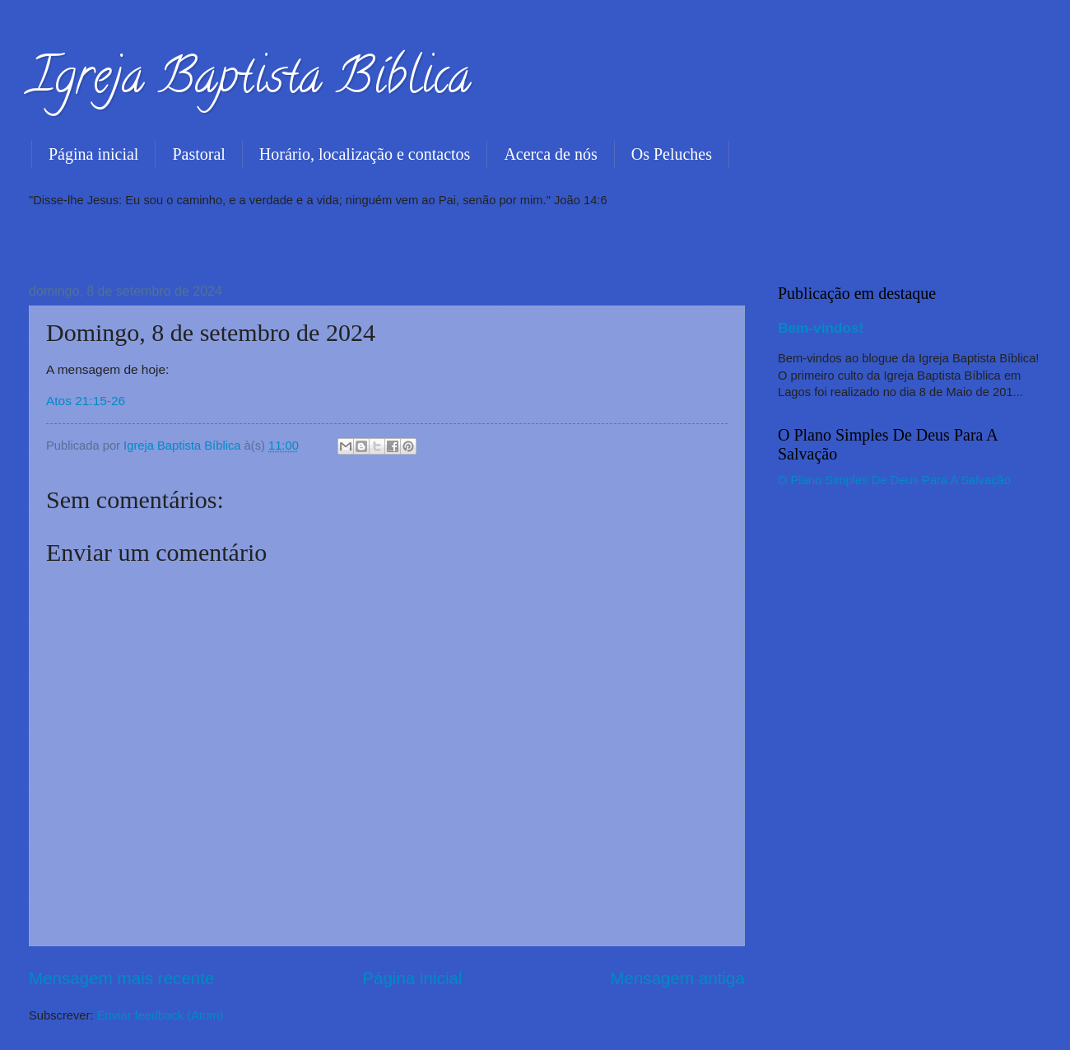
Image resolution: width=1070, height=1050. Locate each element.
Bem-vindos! (820, 328)
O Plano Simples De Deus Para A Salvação (894, 480)
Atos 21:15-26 (85, 401)
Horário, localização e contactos (365, 154)
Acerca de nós (550, 154)
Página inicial (93, 154)
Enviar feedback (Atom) (160, 1015)
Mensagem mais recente (122, 977)
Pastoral (198, 154)
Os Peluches (671, 154)
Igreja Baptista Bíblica (250, 81)
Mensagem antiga (677, 977)
